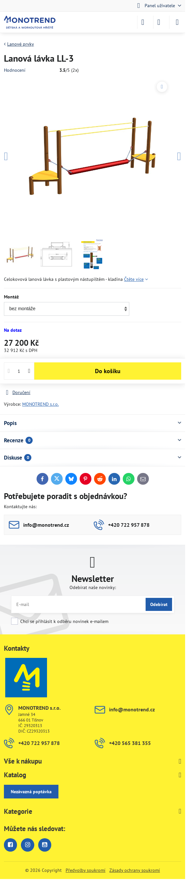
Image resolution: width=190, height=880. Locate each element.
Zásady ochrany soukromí (134, 870)
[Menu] (177, 22)
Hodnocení (14, 70)
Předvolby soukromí (85, 870)
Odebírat (158, 604)
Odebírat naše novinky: (93, 587)
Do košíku (107, 371)
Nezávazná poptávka (31, 792)
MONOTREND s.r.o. (40, 404)
